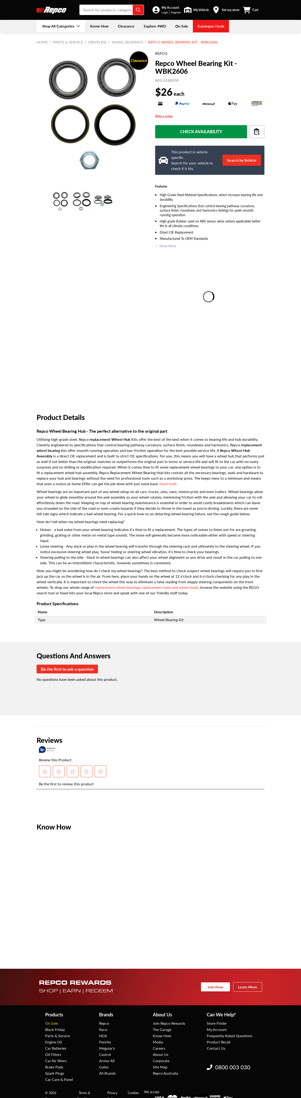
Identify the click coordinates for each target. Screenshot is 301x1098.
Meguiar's (107, 1048)
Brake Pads (54, 1067)
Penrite (105, 1042)
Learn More (247, 987)
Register (176, 12)
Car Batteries (55, 1048)
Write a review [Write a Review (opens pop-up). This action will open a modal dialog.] (164, 116)
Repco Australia (165, 1073)
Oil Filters (53, 1054)
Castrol (105, 1054)
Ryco (103, 1029)
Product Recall (218, 1042)
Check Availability (201, 131)
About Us (160, 1054)
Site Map (160, 1067)
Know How (162, 1035)
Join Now (215, 987)
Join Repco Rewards (169, 1023)
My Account (170, 7)
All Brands (107, 1073)
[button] (166, 10)
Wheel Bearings (127, 42)
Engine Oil (53, 1042)
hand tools (168, 483)
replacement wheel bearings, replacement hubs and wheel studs (146, 587)
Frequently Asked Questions (229, 1035)
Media (158, 1042)
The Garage (162, 1029)
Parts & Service (68, 42)
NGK (103, 1035)
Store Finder (217, 1023)
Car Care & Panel (59, 1079)
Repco (104, 1023)
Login (165, 12)
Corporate (161, 1060)
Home (42, 42)
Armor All (107, 1060)
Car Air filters (56, 1060)
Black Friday (55, 1029)
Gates (104, 1067)
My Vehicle (201, 10)
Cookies (133, 1093)
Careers (159, 1048)
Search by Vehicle (241, 160)
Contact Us (216, 1048)
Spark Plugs (54, 1073)
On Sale (51, 1023)
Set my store (230, 10)
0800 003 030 (228, 1067)
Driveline (97, 42)
